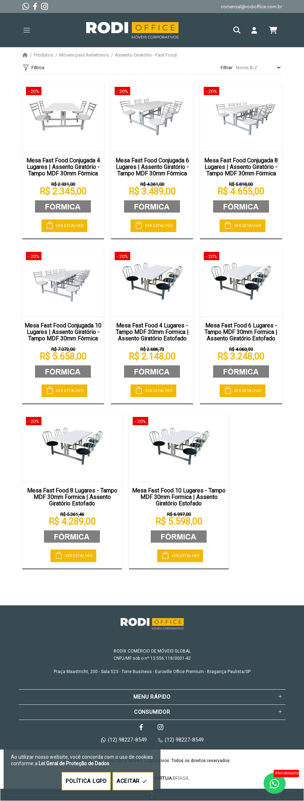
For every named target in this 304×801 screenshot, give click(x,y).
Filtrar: (227, 67)
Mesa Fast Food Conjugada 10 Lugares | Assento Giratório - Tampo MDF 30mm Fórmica (63, 332)
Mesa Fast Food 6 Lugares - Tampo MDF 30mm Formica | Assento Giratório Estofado (240, 332)
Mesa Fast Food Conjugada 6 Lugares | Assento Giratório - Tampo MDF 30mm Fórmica (152, 167)
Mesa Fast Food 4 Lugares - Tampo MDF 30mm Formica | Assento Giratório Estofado (152, 332)
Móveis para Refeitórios (84, 55)
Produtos (43, 55)
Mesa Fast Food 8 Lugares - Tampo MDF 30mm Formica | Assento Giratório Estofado (72, 497)
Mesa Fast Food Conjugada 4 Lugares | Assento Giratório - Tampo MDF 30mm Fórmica (63, 167)
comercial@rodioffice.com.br (251, 6)
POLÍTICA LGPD (86, 781)
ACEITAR (132, 781)
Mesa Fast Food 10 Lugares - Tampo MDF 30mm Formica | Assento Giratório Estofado (178, 497)
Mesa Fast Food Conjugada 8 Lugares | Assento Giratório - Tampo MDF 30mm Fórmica (241, 167)
